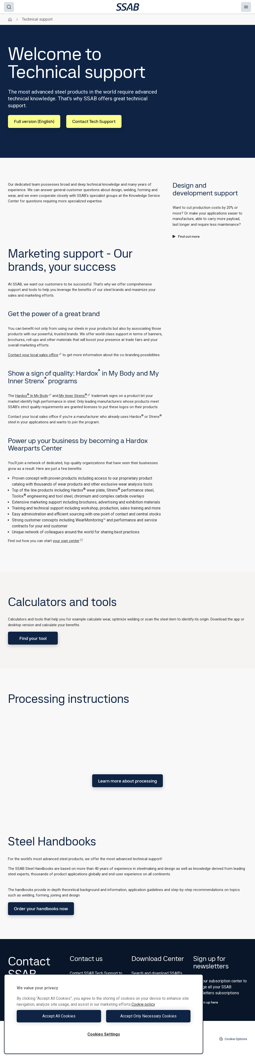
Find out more (186, 236)
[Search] (9, 7)
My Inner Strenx (74, 395)
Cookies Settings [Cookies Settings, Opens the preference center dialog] (103, 1034)
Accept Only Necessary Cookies (148, 1016)
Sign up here (205, 1002)
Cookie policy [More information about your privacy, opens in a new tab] (143, 1004)
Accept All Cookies (58, 1016)
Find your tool (33, 638)
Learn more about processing (127, 781)
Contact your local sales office (35, 355)
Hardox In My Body (33, 395)
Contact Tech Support (94, 121)
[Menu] (246, 7)
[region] (103, 1014)
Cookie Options (233, 1039)
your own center (68, 541)
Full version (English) (34, 121)
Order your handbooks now (41, 908)
